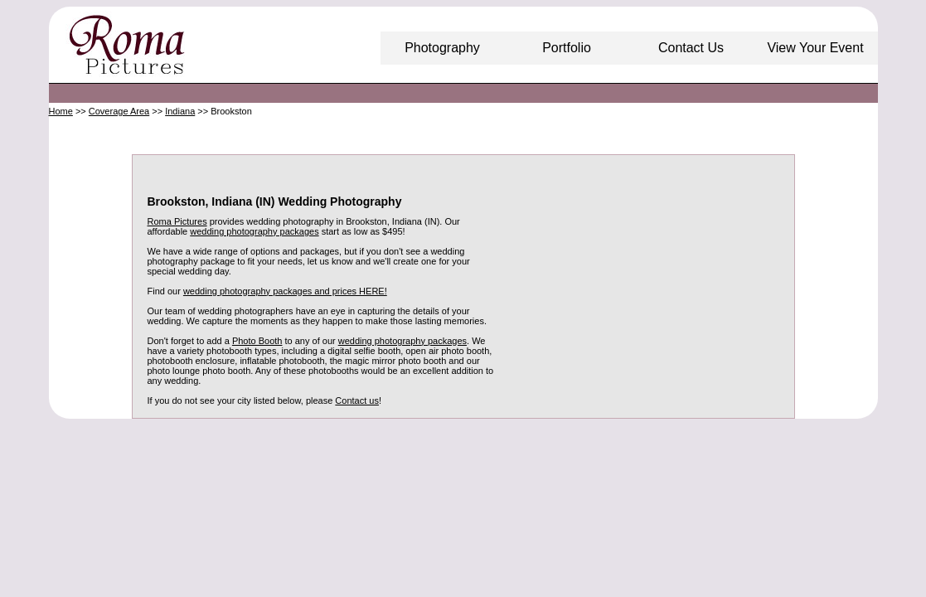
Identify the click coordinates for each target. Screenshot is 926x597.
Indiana (180, 111)
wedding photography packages (254, 231)
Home (61, 111)
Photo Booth (257, 341)
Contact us (357, 400)
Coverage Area (119, 111)
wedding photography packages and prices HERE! (285, 291)
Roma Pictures (177, 221)
